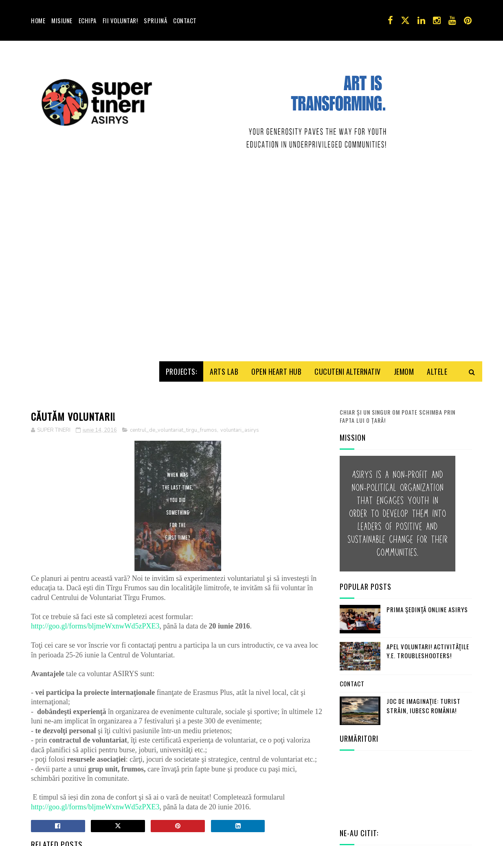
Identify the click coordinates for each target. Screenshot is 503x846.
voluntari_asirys (239, 401)
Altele (437, 343)
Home (38, 20)
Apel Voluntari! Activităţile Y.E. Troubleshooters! (428, 622)
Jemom (404, 343)
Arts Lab (224, 343)
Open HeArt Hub (276, 343)
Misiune (61, 20)
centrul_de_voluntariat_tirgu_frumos (173, 401)
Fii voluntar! (120, 20)
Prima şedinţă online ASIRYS (427, 580)
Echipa (88, 20)
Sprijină (155, 20)
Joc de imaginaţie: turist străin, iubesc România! (424, 677)
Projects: (181, 343)
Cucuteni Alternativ (347, 343)
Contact (185, 20)
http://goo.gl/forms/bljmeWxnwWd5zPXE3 (95, 597)
